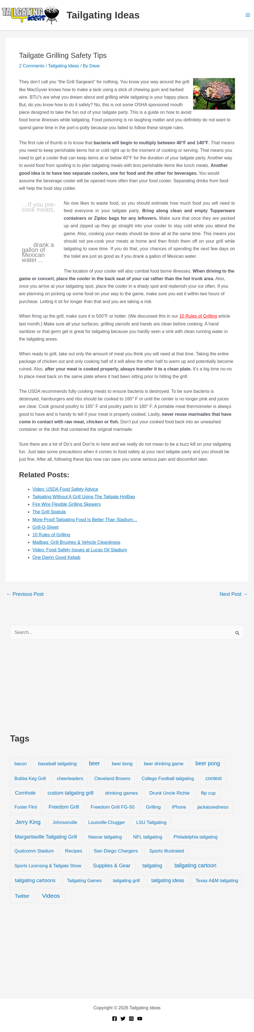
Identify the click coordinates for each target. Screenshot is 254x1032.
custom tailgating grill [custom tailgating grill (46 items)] (70, 793)
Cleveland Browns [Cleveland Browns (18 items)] (112, 778)
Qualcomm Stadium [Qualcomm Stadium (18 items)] (34, 850)
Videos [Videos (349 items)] (51, 895)
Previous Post (25, 594)
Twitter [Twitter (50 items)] (22, 896)
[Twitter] (122, 1018)
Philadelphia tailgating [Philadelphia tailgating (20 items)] (196, 836)
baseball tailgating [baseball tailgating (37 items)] (57, 763)
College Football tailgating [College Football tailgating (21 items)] (167, 778)
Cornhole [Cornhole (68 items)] (25, 793)
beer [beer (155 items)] (94, 763)
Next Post (234, 594)
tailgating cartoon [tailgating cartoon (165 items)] (195, 865)
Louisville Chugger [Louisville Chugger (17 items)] (106, 822)
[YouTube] (139, 1018)
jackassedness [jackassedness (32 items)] (213, 807)
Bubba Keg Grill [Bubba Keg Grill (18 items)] (30, 778)
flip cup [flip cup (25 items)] (208, 793)
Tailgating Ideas (103, 15)
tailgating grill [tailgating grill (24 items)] (126, 880)
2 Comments (31, 65)
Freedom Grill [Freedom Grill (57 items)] (64, 807)
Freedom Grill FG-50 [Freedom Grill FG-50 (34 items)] (113, 807)
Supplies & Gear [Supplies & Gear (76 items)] (111, 865)
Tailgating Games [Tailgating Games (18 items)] (84, 880)
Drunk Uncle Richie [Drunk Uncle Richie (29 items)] (169, 793)
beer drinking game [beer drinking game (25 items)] (164, 763)
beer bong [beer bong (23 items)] (122, 763)
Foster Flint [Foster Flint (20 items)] (26, 806)
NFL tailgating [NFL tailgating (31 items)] (147, 837)
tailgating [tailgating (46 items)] (152, 865)
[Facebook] (114, 1018)
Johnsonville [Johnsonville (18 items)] (65, 822)
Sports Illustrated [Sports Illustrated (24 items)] (166, 851)
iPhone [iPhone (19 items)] (179, 806)
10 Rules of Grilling (198, 316)
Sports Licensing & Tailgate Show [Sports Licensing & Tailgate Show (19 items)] (48, 865)
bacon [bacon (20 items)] (21, 763)
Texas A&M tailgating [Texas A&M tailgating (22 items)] (217, 880)
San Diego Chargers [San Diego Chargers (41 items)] (116, 851)
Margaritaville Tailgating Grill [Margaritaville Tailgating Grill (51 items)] (46, 837)
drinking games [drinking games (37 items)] (121, 793)
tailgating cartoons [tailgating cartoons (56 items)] (35, 880)
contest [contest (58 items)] (213, 778)
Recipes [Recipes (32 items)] (73, 851)
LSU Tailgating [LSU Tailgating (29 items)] (151, 822)
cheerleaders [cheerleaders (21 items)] (70, 778)
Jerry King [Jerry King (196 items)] (28, 822)
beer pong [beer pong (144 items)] (207, 763)
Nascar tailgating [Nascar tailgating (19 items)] (105, 836)
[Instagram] (131, 1018)
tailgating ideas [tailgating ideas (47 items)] (167, 880)
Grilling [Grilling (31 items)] (153, 807)
